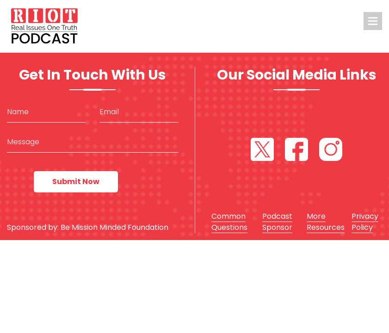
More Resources (326, 222)
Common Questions (229, 222)
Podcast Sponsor (277, 222)
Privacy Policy (365, 222)
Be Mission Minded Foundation (114, 227)
